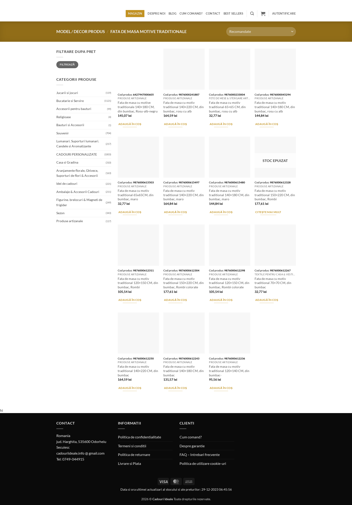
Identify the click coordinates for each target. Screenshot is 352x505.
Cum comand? (191, 13)
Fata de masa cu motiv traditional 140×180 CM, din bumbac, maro (229, 195)
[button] (252, 13)
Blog (172, 13)
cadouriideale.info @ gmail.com (80, 453)
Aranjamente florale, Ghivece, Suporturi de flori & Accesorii (77, 173)
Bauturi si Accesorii (70, 125)
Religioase (63, 117)
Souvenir (62, 133)
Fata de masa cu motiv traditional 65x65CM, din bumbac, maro (136, 195)
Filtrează (67, 64)
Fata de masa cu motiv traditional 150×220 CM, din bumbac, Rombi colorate (183, 283)
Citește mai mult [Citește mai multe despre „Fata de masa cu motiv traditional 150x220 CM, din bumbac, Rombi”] (268, 212)
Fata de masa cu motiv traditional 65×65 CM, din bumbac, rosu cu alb (227, 107)
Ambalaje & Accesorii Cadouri (77, 192)
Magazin (135, 13)
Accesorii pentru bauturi (73, 109)
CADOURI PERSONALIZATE (76, 154)
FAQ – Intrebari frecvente (200, 454)
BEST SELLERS (233, 13)
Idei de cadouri (66, 183)
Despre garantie (192, 446)
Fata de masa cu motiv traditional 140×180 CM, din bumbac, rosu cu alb (275, 107)
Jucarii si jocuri (67, 93)
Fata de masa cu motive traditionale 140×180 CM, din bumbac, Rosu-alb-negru (138, 107)
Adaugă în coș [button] (129, 123)
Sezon (60, 213)
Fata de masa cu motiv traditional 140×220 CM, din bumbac (138, 370)
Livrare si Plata (129, 463)
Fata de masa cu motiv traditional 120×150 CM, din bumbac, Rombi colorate (229, 283)
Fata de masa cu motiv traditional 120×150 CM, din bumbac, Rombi (138, 283)
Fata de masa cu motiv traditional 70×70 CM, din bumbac (273, 283)
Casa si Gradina (67, 162)
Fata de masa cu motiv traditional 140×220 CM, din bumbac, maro (183, 195)
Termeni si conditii (132, 446)
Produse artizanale (69, 221)
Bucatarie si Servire (70, 101)
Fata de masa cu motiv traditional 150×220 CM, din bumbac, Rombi (275, 195)
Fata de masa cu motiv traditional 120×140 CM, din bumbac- (229, 370)
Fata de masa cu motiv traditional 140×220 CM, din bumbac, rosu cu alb (183, 107)
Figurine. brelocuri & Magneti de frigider (79, 202)
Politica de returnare (134, 454)
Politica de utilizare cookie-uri (203, 463)
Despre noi (156, 13)
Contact (213, 13)
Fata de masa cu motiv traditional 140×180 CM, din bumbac (183, 370)
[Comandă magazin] (261, 31)
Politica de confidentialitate (139, 437)
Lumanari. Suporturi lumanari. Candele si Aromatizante (77, 143)
